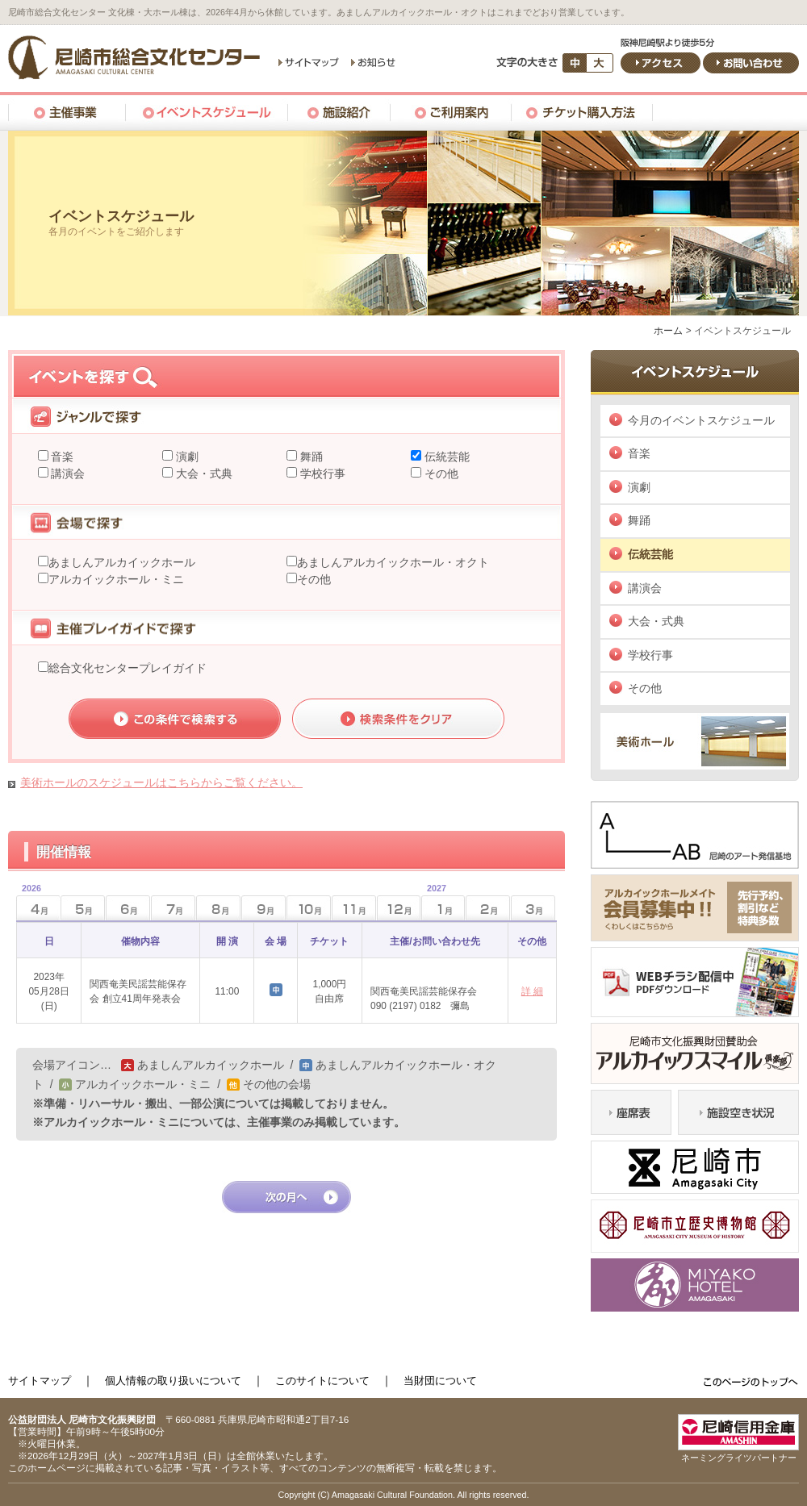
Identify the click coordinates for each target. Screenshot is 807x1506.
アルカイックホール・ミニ (116, 579)
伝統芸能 (445, 456)
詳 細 (532, 991)
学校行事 (321, 473)
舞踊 (310, 456)
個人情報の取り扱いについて (173, 1381)
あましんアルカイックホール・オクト (393, 562)
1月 (433, 903)
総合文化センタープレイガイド (127, 667)
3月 (533, 907)
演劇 (186, 456)
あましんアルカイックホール (121, 562)
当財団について (440, 1381)
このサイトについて (322, 1381)
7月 (173, 907)
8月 (218, 907)
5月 (83, 907)
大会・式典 (202, 473)
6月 (128, 907)
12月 (399, 907)
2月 (488, 907)
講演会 (67, 473)
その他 (439, 473)
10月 (308, 907)
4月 (28, 903)
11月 (354, 907)
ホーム (668, 330)
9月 (263, 907)
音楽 (61, 456)
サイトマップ (39, 1381)
